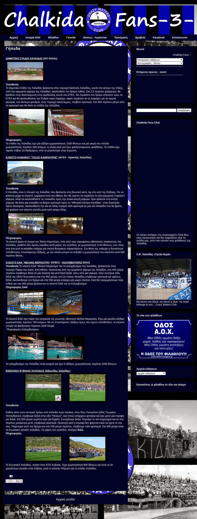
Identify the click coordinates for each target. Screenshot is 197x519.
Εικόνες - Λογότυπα (95, 37)
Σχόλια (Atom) (73, 509)
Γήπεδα (71, 37)
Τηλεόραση (121, 37)
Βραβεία (140, 37)
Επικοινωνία (179, 37)
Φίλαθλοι (53, 37)
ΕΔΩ (80, 429)
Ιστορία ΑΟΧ (33, 37)
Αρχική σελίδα (65, 499)
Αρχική (13, 37)
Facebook (159, 37)
